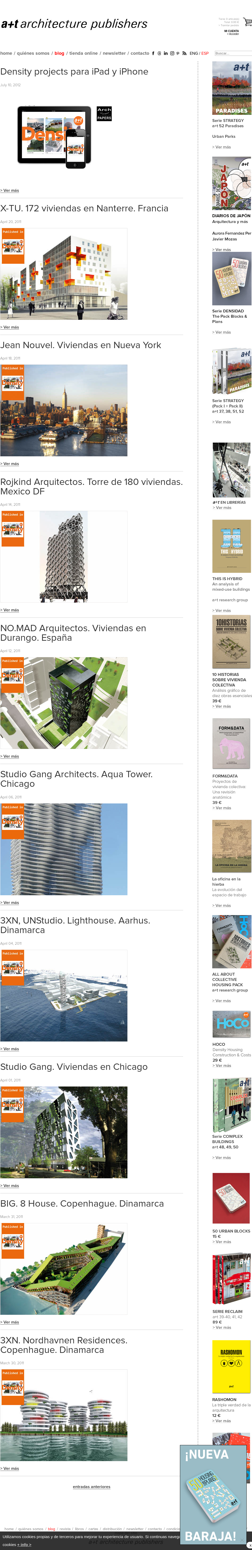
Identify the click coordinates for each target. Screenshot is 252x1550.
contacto (140, 53)
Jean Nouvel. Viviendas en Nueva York (80, 345)
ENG (194, 53)
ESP (205, 53)
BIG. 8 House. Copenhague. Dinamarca (82, 1204)
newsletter (114, 53)
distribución (112, 1529)
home (6, 53)
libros (79, 1529)
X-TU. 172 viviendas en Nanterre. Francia (84, 208)
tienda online (83, 53)
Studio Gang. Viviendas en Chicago (74, 1067)
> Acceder (233, 34)
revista (65, 1529)
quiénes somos (33, 53)
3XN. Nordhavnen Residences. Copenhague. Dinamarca (63, 1345)
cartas (93, 1529)
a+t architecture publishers (81, 24)
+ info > (24, 1544)
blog (59, 53)
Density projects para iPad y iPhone (74, 72)
